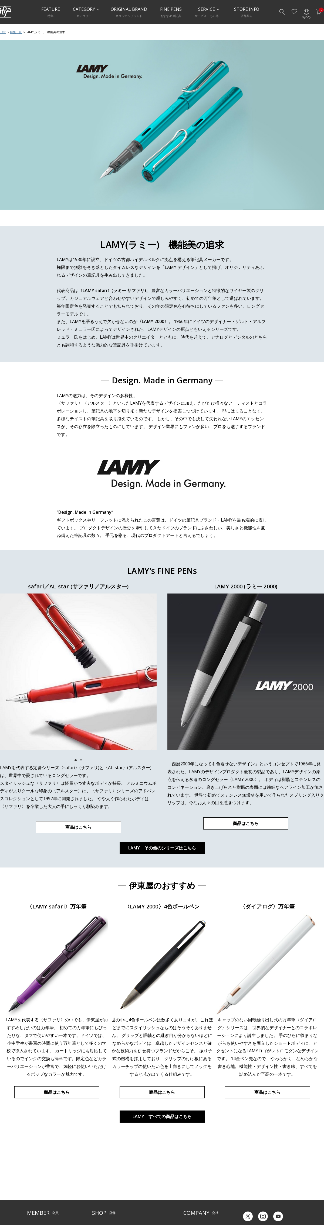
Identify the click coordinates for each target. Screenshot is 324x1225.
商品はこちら (78, 827)
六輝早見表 (248, 1174)
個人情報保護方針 (40, 1195)
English (269, 1203)
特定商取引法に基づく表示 (46, 1204)
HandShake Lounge (107, 1187)
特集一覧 (16, 32)
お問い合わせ (36, 1187)
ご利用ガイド (36, 1171)
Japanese (247, 1203)
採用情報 (189, 1195)
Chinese (291, 1203)
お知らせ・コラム (144, 1187)
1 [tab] (76, 760)
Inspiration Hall (103, 1179)
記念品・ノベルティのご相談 (204, 1187)
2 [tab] (81, 760)
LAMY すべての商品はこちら (162, 1116)
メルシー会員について (43, 1179)
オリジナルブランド (197, 1179)
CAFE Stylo (100, 1195)
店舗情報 (137, 1179)
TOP (3, 32)
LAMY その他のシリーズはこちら (162, 848)
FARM (96, 1204)
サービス (137, 1171)
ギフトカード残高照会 (256, 1182)
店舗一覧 (98, 1171)
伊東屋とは (191, 1171)
